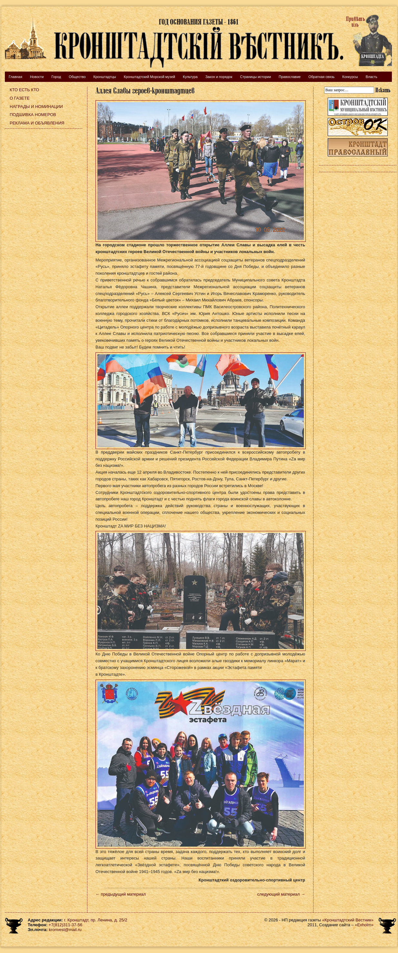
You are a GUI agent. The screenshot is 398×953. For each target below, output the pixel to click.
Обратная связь (321, 77)
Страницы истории (255, 77)
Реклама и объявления (37, 123)
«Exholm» (364, 924)
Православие (290, 77)
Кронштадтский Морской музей (149, 77)
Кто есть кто (24, 89)
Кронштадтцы (105, 77)
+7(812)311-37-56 (65, 924)
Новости (37, 77)
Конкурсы (350, 77)
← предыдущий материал (120, 894)
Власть (371, 77)
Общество (77, 77)
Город (56, 77)
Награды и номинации (36, 106)
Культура (190, 77)
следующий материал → (281, 894)
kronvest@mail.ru (65, 929)
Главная (15, 77)
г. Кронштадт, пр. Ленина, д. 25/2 (95, 920)
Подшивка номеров (33, 114)
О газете (20, 98)
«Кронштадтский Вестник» (347, 920)
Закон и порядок (219, 77)
